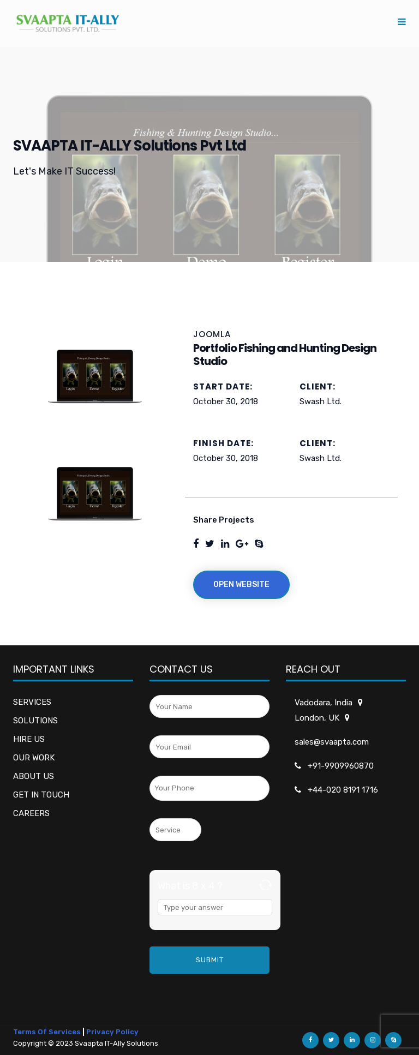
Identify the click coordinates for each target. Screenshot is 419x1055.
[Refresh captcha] (265, 885)
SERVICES (32, 702)
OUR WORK (34, 758)
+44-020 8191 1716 (343, 790)
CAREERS (31, 813)
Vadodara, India (324, 703)
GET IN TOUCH (41, 795)
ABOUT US (33, 776)
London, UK (318, 718)
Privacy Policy (112, 1032)
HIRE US (29, 739)
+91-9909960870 (341, 766)
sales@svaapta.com (332, 742)
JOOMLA (212, 334)
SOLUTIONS (35, 721)
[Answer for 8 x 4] (215, 907)
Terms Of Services (47, 1032)
